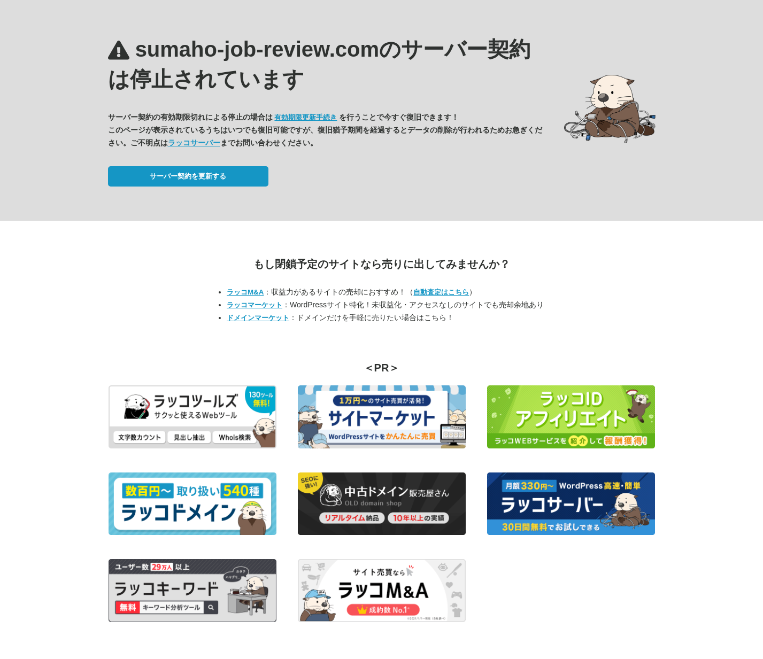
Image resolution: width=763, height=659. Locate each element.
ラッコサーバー (194, 142)
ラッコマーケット (254, 305)
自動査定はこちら (441, 292)
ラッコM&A (245, 292)
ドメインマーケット (258, 318)
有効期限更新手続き (305, 117)
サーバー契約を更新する (188, 176)
